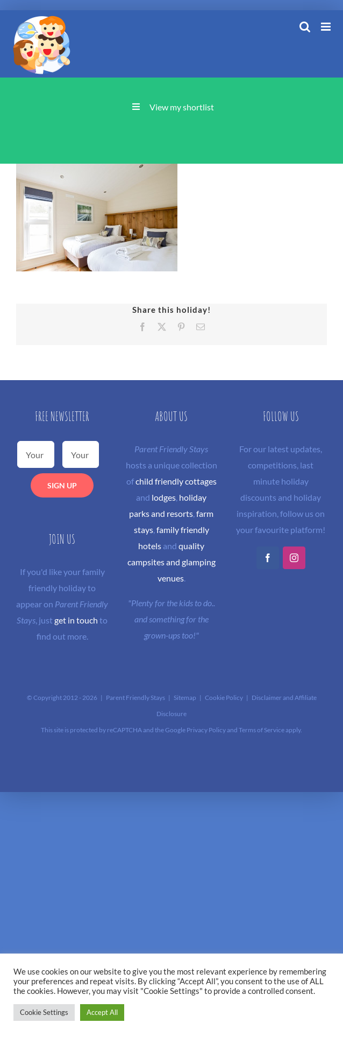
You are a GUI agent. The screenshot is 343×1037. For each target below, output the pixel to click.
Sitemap (185, 697)
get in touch (76, 620)
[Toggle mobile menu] (326, 26)
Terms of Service (261, 730)
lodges (164, 497)
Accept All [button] (102, 1012)
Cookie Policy (224, 697)
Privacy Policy (206, 730)
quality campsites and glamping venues (171, 562)
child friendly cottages (176, 481)
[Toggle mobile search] (304, 26)
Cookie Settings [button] (44, 1012)
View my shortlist (181, 107)
